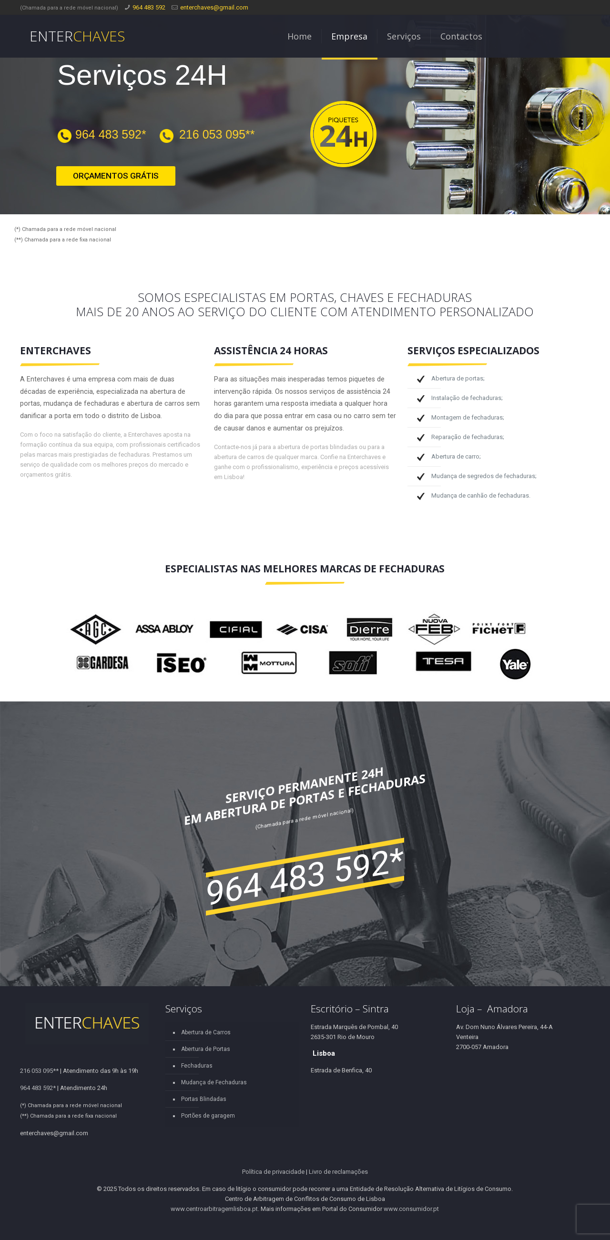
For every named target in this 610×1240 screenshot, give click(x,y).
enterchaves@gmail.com (214, 7)
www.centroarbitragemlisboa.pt (214, 1208)
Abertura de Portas (205, 1049)
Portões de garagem (208, 1115)
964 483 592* (110, 134)
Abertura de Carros (206, 1032)
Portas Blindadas (203, 1099)
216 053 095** (216, 134)
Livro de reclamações (338, 1171)
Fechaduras (197, 1065)
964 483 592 (148, 7)
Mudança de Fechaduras (214, 1082)
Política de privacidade (273, 1171)
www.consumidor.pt (411, 1208)
